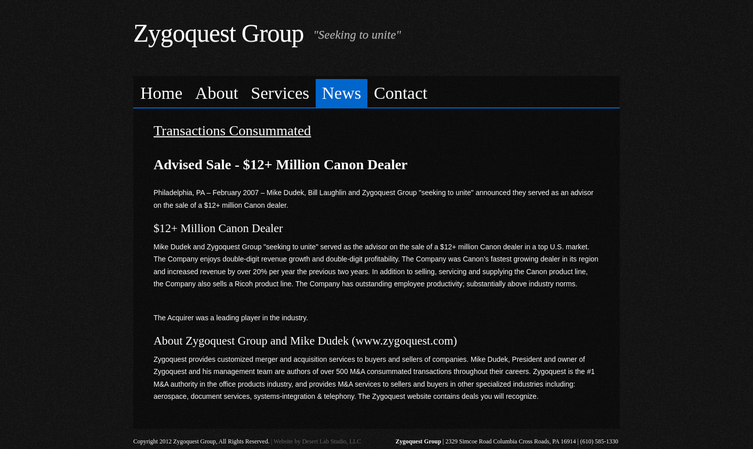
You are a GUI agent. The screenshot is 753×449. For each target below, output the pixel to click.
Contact (401, 93)
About (216, 93)
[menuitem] (161, 93)
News (341, 93)
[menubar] (376, 92)
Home (161, 93)
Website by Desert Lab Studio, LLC (317, 441)
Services (280, 93)
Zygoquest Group (218, 32)
